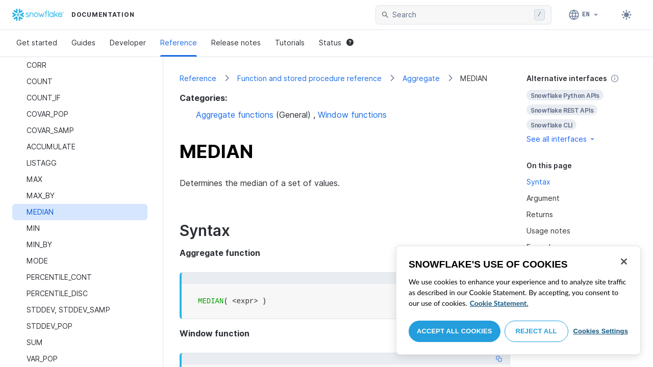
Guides (83, 42)
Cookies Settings (600, 331)
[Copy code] (499, 359)
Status (336, 42)
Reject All (536, 331)
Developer (128, 42)
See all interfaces (561, 139)
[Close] (624, 261)
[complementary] (581, 108)
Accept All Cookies (454, 331)
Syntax (538, 181)
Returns (539, 214)
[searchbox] (461, 15)
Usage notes (548, 230)
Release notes (236, 42)
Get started (36, 42)
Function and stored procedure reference (309, 78)
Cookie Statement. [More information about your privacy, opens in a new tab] (499, 303)
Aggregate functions (234, 115)
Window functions (352, 115)
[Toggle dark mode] (626, 15)
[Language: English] (584, 15)
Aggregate (421, 78)
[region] (518, 300)
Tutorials (290, 42)
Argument (543, 198)
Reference (178, 42)
